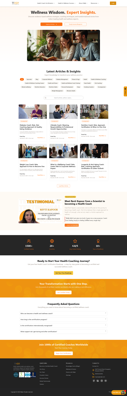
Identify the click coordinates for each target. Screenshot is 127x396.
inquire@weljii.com (100, 377)
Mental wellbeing (26, 87)
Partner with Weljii (70, 372)
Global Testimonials (45, 381)
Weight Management (57, 91)
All (22, 79)
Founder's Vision (44, 375)
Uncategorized (101, 87)
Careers (42, 384)
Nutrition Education (40, 87)
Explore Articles (51, 24)
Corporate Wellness (47, 79)
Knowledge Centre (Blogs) (73, 366)
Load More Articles (63, 186)
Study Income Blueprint (75, 24)
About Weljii (83, 3)
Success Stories (44, 378)
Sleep (78, 87)
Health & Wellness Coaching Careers (34, 83)
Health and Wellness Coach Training (71, 83)
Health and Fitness (52, 83)
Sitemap (68, 375)
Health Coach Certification (46, 3)
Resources (95, 3)
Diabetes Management (62, 79)
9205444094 (99, 374)
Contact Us (95, 366)
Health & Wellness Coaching (98, 79)
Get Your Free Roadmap (63, 273)
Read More (41, 137)
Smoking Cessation (89, 87)
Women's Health (71, 91)
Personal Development (67, 87)
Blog (37, 79)
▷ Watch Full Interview (72, 225)
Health (85, 79)
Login (113, 3)
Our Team (42, 372)
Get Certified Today (63, 292)
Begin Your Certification (63, 353)
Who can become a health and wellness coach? (36, 313)
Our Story (42, 369)
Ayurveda (29, 79)
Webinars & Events (71, 369)
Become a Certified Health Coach (49, 366)
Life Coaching (98, 83)
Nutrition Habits (53, 87)
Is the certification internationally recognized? (36, 325)
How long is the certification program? (33, 319)
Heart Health (87, 83)
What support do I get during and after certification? (38, 331)
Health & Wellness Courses (67, 3)
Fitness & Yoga (75, 79)
